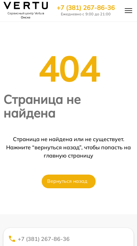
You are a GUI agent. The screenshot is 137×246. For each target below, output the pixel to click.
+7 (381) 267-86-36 (86, 8)
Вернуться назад (67, 181)
